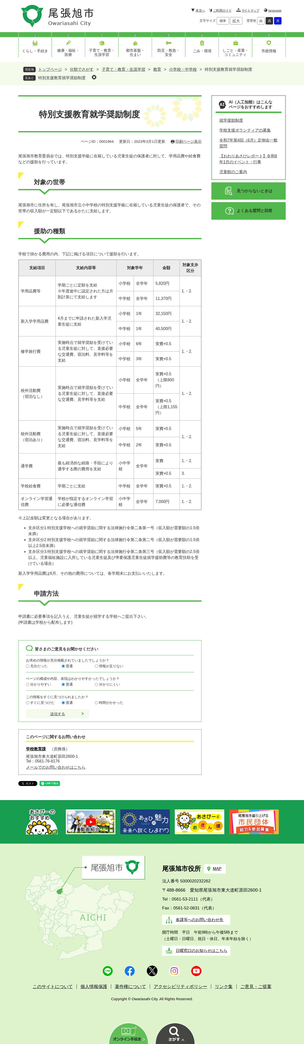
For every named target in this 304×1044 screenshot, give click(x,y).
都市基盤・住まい (135, 52)
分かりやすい (40, 684)
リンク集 (224, 986)
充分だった (39, 666)
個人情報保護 (93, 986)
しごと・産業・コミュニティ (236, 52)
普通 (69, 666)
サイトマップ (250, 10)
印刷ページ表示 (189, 141)
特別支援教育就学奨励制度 (62, 78)
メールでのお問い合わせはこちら (55, 767)
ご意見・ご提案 (256, 986)
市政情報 (268, 51)
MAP (217, 869)
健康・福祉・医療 (68, 52)
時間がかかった (111, 703)
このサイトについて (53, 986)
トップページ (50, 69)
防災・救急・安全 (168, 52)
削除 (94, 77)
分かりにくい (109, 684)
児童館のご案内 (233, 172)
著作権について (130, 986)
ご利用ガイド (222, 10)
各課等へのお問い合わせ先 (199, 920)
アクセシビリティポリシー (180, 986)
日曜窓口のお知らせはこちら (201, 951)
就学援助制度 (231, 120)
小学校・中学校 (183, 69)
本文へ (200, 10)
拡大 (236, 21)
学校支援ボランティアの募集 (245, 130)
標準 (223, 21)
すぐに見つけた (42, 703)
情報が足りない (111, 666)
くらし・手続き (35, 51)
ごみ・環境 (202, 51)
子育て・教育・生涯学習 (102, 52)
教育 (157, 69)
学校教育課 (36, 749)
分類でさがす (82, 69)
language (275, 10)
